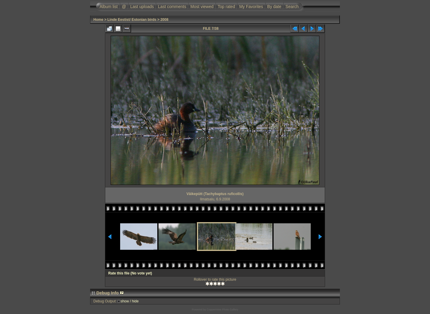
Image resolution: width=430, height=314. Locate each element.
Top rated (226, 6)
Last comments (172, 6)
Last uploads (142, 6)
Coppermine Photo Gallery (222, 309)
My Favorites (251, 6)
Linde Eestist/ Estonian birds (131, 20)
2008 (164, 20)
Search (292, 6)
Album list (109, 6)
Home (98, 20)
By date (274, 6)
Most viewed (202, 6)
